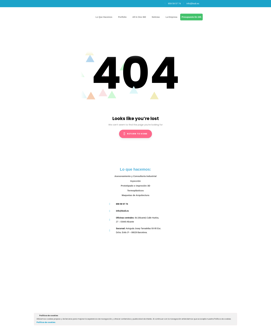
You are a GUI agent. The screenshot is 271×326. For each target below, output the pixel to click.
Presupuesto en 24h (191, 17)
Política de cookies (46, 322)
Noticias (156, 17)
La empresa (171, 17)
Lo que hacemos (104, 17)
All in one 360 (139, 17)
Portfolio (122, 17)
